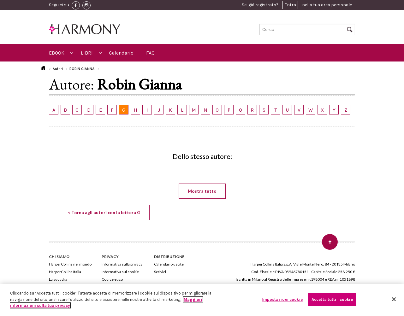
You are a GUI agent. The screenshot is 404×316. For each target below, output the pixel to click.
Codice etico (112, 279)
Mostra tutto (202, 191)
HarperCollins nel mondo (70, 264)
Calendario (121, 53)
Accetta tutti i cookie (332, 299)
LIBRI (87, 53)
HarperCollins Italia (65, 271)
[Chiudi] (394, 299)
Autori (58, 69)
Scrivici (160, 271)
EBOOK (56, 53)
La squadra (58, 279)
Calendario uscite (169, 264)
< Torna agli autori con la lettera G (104, 212)
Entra (290, 5)
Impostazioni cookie (282, 299)
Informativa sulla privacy (122, 264)
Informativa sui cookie (120, 271)
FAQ (150, 53)
